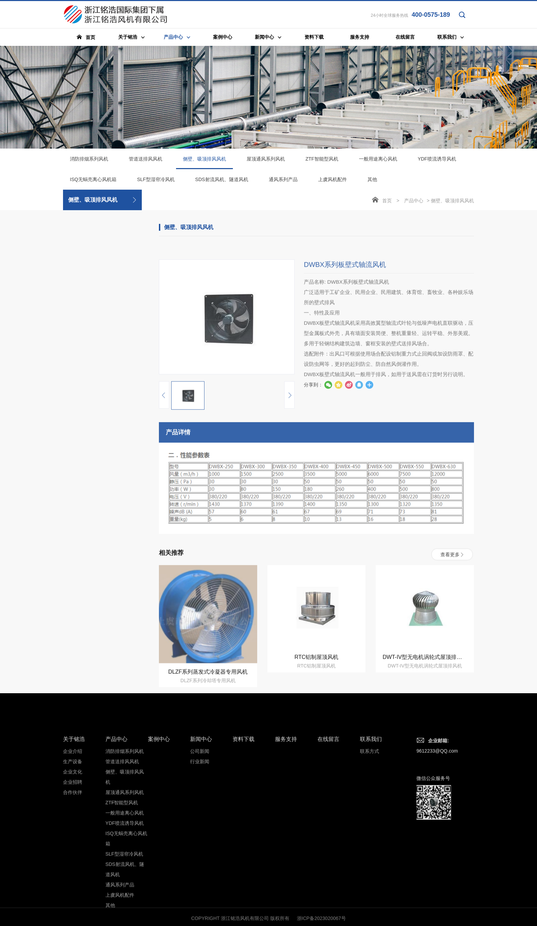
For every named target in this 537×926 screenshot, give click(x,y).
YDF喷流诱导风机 (437, 160)
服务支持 (286, 835)
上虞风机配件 (332, 181)
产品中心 (413, 202)
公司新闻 (199, 847)
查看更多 (452, 617)
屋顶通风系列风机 (266, 160)
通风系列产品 (283, 181)
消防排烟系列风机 (89, 160)
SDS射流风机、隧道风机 (221, 181)
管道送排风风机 (145, 160)
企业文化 (72, 867)
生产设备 (72, 857)
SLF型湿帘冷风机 (156, 181)
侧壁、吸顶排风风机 (204, 164)
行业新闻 (199, 857)
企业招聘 (72, 877)
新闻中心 (201, 835)
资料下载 (243, 835)
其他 (372, 181)
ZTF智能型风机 (321, 160)
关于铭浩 (74, 835)
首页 (387, 202)
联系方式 (369, 847)
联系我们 (371, 835)
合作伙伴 (72, 888)
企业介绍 (72, 847)
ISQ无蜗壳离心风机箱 (93, 181)
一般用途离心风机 (378, 160)
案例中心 (159, 835)
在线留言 (328, 835)
